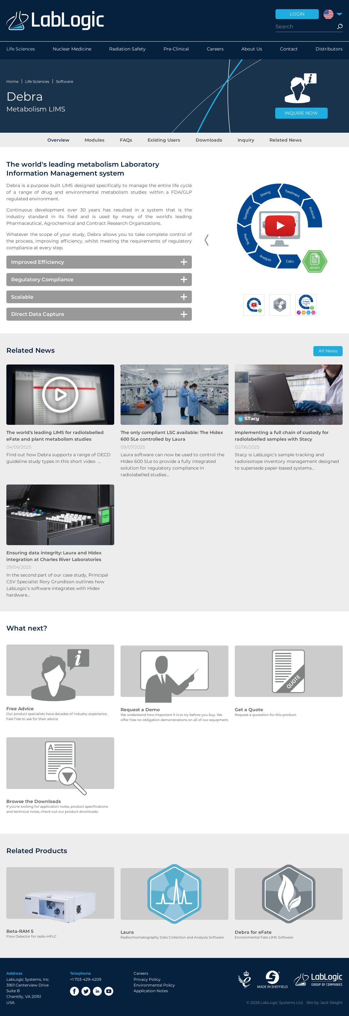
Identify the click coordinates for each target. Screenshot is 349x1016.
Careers (215, 50)
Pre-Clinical (176, 50)
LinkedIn (97, 989)
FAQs (129, 139)
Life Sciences (20, 50)
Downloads (206, 139)
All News (328, 352)
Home (12, 80)
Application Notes (151, 989)
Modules (100, 139)
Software (64, 80)
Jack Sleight (331, 1000)
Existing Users (164, 139)
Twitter (85, 989)
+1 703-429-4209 (85, 977)
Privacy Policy (147, 977)
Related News (277, 139)
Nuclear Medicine (72, 50)
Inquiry (240, 139)
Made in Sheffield (272, 977)
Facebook (74, 989)
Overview (67, 139)
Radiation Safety (127, 50)
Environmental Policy (154, 983)
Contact (289, 50)
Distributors (329, 50)
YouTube (108, 989)
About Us (251, 50)
